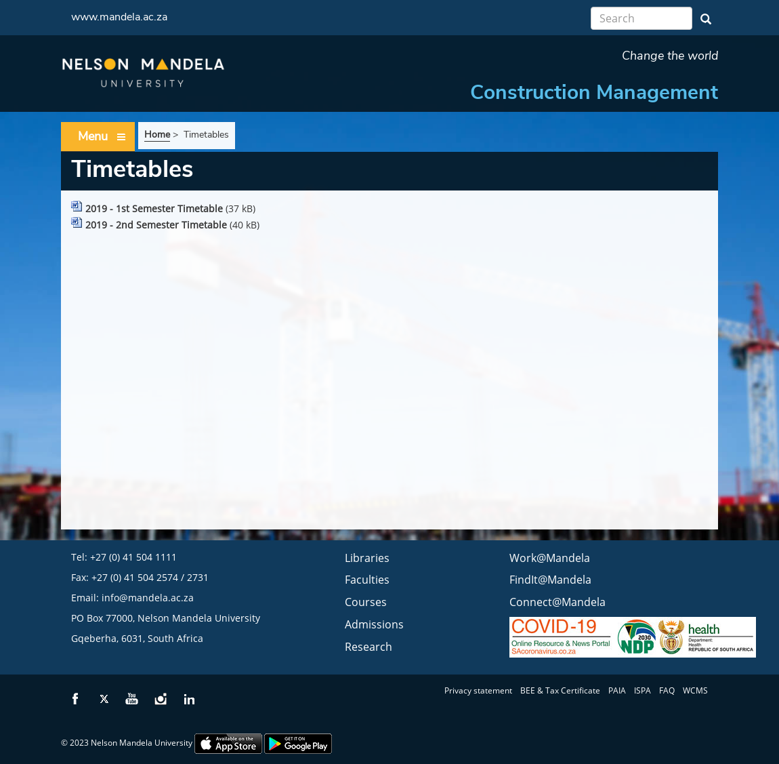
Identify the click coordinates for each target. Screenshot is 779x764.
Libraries (367, 557)
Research (368, 646)
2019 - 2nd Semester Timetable (156, 224)
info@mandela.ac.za (148, 597)
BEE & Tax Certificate (560, 690)
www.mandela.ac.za (119, 16)
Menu (102, 136)
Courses (366, 602)
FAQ (667, 690)
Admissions (374, 624)
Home (157, 134)
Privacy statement (478, 690)
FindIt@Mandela (550, 579)
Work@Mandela (549, 557)
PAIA (617, 690)
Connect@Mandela (557, 602)
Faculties (367, 579)
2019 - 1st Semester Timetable (154, 208)
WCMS (695, 690)
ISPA (642, 690)
